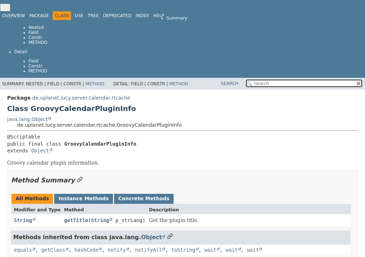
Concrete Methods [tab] (144, 198)
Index (142, 15)
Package (39, 15)
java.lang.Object (27, 119)
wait (210, 250)
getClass (53, 250)
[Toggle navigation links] (5, 7)
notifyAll (148, 250)
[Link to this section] (80, 180)
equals (23, 250)
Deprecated (117, 15)
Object (40, 150)
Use (79, 15)
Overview (13, 15)
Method (38, 42)
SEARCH (229, 83)
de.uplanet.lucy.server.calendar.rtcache (81, 98)
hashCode (86, 250)
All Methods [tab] (32, 198)
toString (183, 250)
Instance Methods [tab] (83, 198)
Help (158, 15)
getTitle (76, 220)
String (23, 220)
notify (117, 250)
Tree (93, 15)
